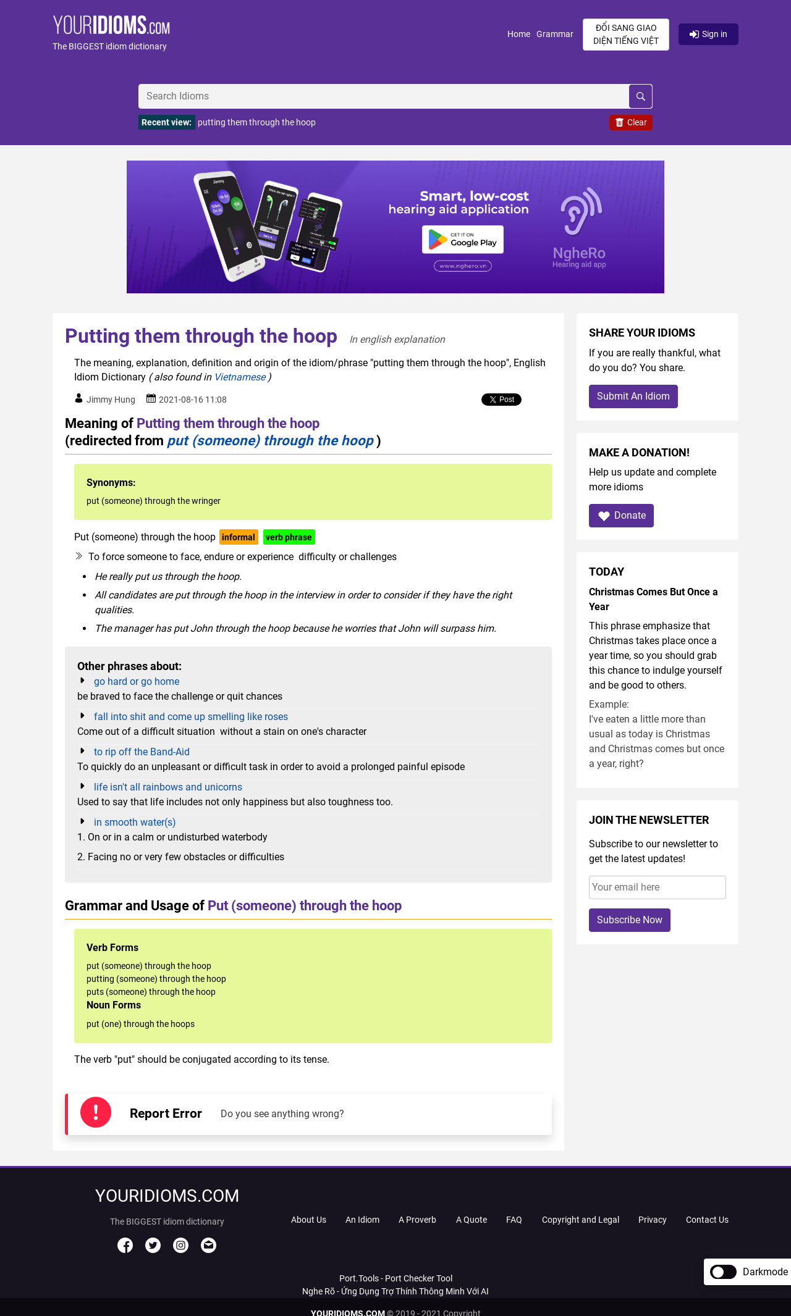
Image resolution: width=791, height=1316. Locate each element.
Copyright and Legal (580, 1220)
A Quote (471, 1220)
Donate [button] (621, 516)
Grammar (554, 34)
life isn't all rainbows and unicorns (168, 787)
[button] (280, 34)
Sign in (708, 34)
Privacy (652, 1220)
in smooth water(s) (135, 822)
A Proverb (417, 1220)
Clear (631, 122)
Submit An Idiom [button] (633, 396)
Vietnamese (239, 377)
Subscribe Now (629, 920)
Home (518, 34)
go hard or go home (136, 681)
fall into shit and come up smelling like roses (191, 717)
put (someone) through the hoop (270, 440)
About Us (308, 1220)
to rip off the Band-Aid (142, 752)
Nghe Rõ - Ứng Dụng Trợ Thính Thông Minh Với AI (395, 1291)
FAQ (514, 1220)
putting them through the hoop (257, 122)
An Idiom (362, 1220)
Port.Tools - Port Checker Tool (395, 1278)
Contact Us (707, 1220)
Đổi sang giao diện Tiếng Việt (626, 34)
